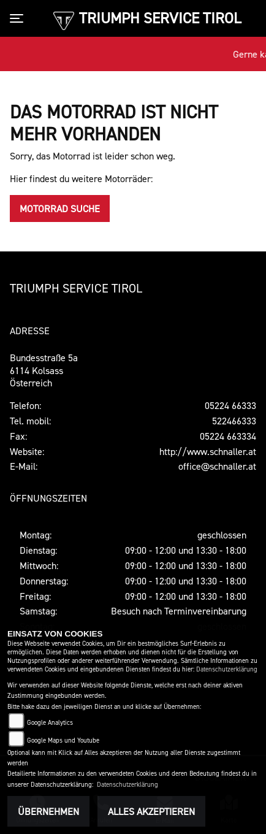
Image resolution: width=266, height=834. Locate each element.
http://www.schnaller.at (207, 451)
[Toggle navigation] (19, 18)
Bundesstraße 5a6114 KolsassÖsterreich (44, 370)
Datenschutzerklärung (226, 669)
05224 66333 (230, 405)
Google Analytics (50, 723)
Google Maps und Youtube (63, 740)
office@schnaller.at (217, 466)
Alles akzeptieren (151, 811)
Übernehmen (48, 811)
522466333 (234, 421)
